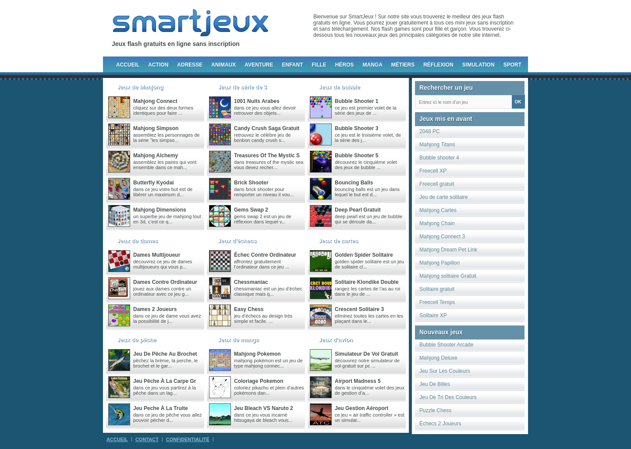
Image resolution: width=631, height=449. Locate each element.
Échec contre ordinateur (265, 255)
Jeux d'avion (336, 339)
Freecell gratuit (436, 184)
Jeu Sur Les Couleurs (444, 371)
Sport (512, 65)
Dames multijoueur (156, 255)
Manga (373, 65)
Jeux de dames (137, 240)
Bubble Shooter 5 (356, 155)
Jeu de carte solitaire (443, 197)
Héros (344, 65)
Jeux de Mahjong (140, 87)
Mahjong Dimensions (159, 210)
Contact (147, 439)
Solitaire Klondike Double (366, 282)
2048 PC (429, 131)
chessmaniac (251, 282)
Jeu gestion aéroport (361, 408)
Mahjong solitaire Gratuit (447, 276)
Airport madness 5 (358, 381)
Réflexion (438, 65)
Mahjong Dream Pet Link (448, 250)
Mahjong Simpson (155, 128)
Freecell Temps (437, 302)
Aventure (259, 65)
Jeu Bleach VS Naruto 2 (263, 408)
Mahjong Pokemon (257, 354)
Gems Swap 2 (251, 210)
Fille (319, 65)
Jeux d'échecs (237, 240)
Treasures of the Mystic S (267, 155)
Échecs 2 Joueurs (440, 424)
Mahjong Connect (155, 101)
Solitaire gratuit (436, 289)
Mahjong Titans (437, 144)
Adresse (189, 65)
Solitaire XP (433, 315)
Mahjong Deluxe (438, 358)
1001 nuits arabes (257, 101)
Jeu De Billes (434, 384)
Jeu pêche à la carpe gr (164, 381)
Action (158, 65)
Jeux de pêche (136, 339)
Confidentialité (187, 439)
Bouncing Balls (354, 183)
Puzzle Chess (435, 410)
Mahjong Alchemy (155, 155)
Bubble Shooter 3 (356, 128)
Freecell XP (433, 171)
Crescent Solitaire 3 (359, 309)
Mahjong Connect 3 (442, 236)
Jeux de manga (238, 339)
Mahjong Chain (437, 223)
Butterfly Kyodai (153, 183)
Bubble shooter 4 (439, 158)
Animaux (223, 65)
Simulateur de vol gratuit (366, 354)
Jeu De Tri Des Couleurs (448, 397)
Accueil (127, 65)
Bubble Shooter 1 (356, 101)
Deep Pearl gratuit (358, 210)
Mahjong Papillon (439, 263)
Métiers (403, 65)
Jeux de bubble (339, 87)
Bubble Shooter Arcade (446, 345)
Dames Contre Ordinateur (165, 282)
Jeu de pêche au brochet (165, 354)
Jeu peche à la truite (160, 408)
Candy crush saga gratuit (266, 128)
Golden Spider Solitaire (364, 255)
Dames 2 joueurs (155, 309)
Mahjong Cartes (438, 210)
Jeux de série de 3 (242, 87)
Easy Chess (248, 309)
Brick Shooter (251, 183)
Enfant (292, 65)
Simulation (478, 65)
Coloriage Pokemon (259, 381)
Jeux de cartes (338, 240)
